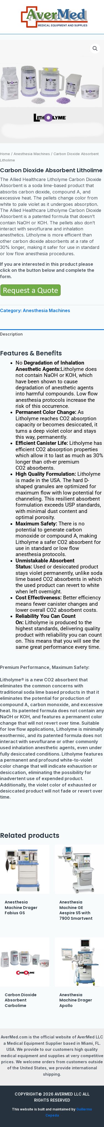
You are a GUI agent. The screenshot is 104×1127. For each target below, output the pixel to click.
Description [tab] (11, 334)
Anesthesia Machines (32, 154)
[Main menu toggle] (7, 17)
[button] (95, 49)
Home (5, 154)
